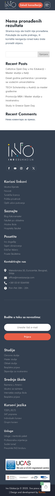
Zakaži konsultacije (30, 5)
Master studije (10, 359)
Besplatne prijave (12, 367)
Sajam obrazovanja (13, 245)
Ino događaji (10, 241)
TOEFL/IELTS (10, 410)
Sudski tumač (10, 444)
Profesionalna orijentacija (15, 440)
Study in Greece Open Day (20, 105)
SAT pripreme (10, 414)
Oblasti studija (10, 363)
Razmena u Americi (13, 384)
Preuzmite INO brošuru (15, 448)
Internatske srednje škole (15, 392)
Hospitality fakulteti (12, 228)
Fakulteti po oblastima (14, 220)
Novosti (7, 191)
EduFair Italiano (11, 249)
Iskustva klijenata (11, 187)
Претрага (43, 54)
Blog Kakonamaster (13, 216)
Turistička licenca (12, 195)
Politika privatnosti (12, 199)
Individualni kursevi (13, 418)
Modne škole (10, 224)
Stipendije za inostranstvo (16, 371)
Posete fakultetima (12, 254)
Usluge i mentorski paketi (15, 436)
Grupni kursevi (11, 422)
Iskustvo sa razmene (13, 388)
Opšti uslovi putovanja (14, 203)
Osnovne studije (11, 355)
